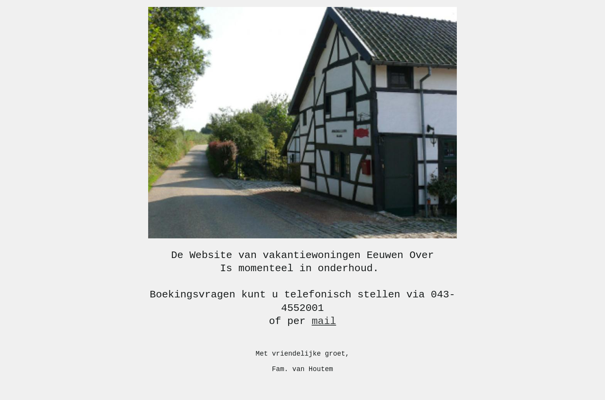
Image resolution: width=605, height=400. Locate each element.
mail (324, 321)
